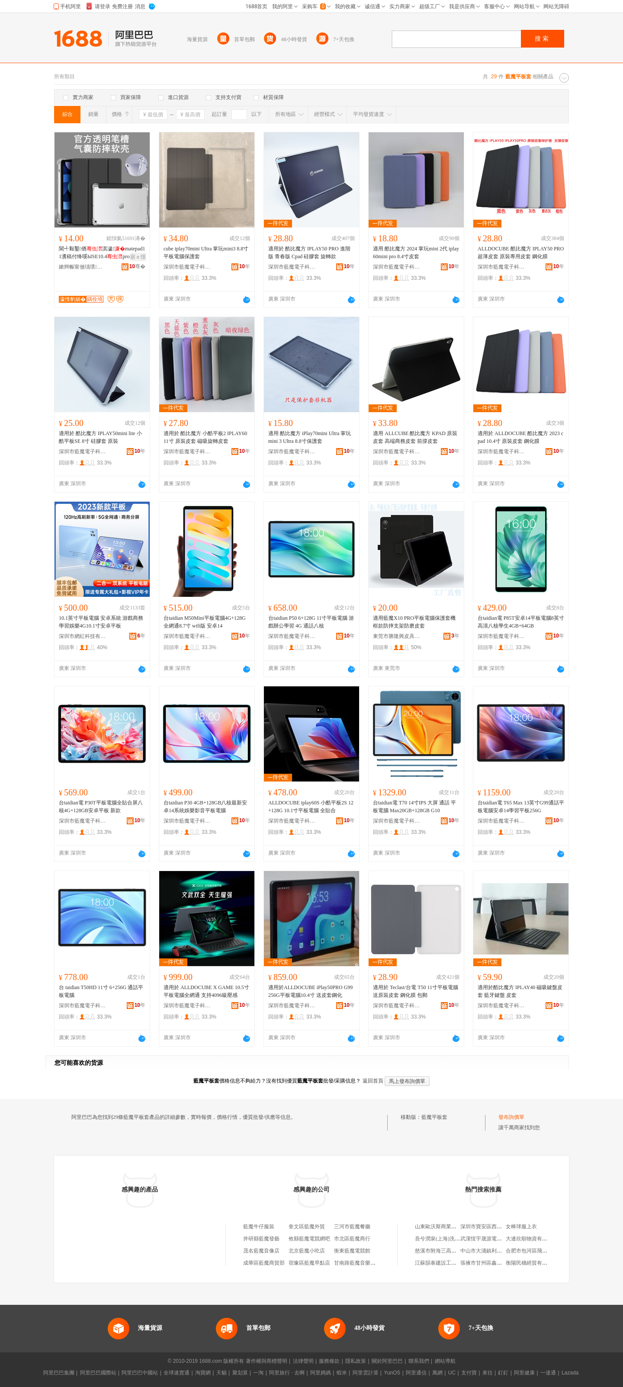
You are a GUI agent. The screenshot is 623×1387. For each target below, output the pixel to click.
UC (452, 1373)
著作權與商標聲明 (266, 1361)
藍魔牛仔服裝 (258, 1227)
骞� (137, 266)
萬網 (437, 1373)
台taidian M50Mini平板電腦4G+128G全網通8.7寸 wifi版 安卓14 (205, 622)
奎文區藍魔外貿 (307, 1227)
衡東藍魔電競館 (352, 1251)
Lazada (570, 1373)
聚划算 (240, 1373)
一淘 (258, 1373)
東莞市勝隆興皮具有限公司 (397, 636)
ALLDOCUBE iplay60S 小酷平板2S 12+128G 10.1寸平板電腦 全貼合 (310, 807)
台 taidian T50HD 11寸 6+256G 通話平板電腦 (101, 991)
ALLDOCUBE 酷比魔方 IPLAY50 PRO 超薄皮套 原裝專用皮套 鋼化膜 (521, 252)
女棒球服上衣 (521, 1227)
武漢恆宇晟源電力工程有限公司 (496, 1239)
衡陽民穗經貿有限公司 (532, 1263)
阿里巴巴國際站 (98, 1373)
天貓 (221, 1373)
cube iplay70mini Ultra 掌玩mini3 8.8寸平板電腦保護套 (206, 252)
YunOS (392, 1373)
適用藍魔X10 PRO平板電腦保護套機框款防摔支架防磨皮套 (414, 622)
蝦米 (342, 1373)
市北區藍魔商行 (352, 1239)
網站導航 (445, 1361)
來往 (487, 1373)
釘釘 (503, 1373)
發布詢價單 (511, 1117)
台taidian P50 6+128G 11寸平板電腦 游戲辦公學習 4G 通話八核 (311, 622)
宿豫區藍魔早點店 (309, 1263)
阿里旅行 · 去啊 (287, 1373)
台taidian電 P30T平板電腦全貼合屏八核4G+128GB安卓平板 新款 (101, 807)
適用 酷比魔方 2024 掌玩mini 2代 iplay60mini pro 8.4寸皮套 (416, 252)
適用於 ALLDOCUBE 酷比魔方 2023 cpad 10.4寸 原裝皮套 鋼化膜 (520, 437)
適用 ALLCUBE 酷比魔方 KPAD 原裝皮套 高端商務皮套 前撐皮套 (415, 437)
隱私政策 (355, 1361)
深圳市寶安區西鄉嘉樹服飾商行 (496, 1227)
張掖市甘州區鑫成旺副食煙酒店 (496, 1263)
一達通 (548, 1373)
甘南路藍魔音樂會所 (357, 1263)
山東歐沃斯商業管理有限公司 (448, 1227)
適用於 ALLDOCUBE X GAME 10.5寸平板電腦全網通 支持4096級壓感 (206, 991)
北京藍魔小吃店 (307, 1251)
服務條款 (329, 1361)
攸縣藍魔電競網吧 (309, 1239)
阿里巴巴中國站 (140, 1373)
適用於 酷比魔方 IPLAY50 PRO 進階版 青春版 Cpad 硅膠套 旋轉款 (309, 252)
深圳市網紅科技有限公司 (82, 636)
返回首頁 (373, 1081)
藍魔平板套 (434, 1117)
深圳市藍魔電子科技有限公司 (187, 267)
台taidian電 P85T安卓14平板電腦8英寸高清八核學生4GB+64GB (521, 622)
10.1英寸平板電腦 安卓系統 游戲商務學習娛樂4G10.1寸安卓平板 (101, 622)
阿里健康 (524, 1373)
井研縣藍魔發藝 (261, 1239)
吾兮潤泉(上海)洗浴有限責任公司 (453, 1239)
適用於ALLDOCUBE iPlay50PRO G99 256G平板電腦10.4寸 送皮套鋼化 (310, 991)
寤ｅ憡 (138, 257)
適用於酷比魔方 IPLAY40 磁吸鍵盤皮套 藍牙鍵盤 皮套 (520, 991)
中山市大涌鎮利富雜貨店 (488, 1251)
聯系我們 (418, 1361)
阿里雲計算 (366, 1373)
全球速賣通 (176, 1373)
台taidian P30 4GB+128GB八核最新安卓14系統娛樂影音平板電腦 (205, 807)
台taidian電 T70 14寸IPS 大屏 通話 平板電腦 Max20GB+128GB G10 (414, 807)
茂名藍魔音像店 (261, 1251)
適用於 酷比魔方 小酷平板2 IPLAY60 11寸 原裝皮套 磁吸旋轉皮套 (205, 437)
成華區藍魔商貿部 (264, 1263)
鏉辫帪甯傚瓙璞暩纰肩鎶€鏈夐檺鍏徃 (82, 267)
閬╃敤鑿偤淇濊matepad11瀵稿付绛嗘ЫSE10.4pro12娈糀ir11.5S (102, 253)
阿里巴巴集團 (58, 1373)
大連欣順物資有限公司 (532, 1239)
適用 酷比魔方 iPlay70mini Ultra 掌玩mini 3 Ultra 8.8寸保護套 (309, 437)
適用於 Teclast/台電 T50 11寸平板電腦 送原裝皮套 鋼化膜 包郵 (415, 991)
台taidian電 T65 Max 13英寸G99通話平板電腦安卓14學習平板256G (521, 807)
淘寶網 (203, 1373)
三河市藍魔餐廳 (352, 1227)
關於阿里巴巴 (387, 1361)
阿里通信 (416, 1373)
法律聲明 (303, 1361)
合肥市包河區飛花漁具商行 (537, 1251)
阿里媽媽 (320, 1373)
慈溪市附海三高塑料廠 (441, 1251)
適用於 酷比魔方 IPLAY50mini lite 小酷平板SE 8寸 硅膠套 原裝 (100, 437)
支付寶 (469, 1373)
